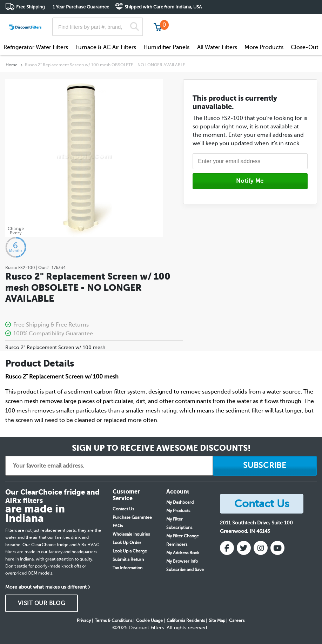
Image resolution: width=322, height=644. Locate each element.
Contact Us (123, 509)
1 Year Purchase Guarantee (81, 6)
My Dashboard (180, 502)
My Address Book (182, 552)
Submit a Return (128, 559)
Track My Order (204, 21)
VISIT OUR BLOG (41, 603)
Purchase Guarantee (132, 517)
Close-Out (304, 47)
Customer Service (254, 21)
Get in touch (302, 21)
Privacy (84, 620)
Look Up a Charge (130, 551)
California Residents (186, 620)
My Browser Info (182, 561)
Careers (236, 620)
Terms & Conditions (113, 620)
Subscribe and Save (185, 569)
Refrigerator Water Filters (36, 47)
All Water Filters (217, 47)
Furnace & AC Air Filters (105, 47)
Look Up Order (127, 542)
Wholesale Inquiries (131, 534)
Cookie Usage (149, 620)
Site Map (217, 620)
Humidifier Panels (166, 47)
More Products (263, 47)
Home (12, 64)
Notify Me (250, 181)
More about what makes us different (46, 587)
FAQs (118, 525)
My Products (178, 510)
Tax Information (127, 567)
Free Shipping (30, 6)
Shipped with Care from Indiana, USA (163, 6)
